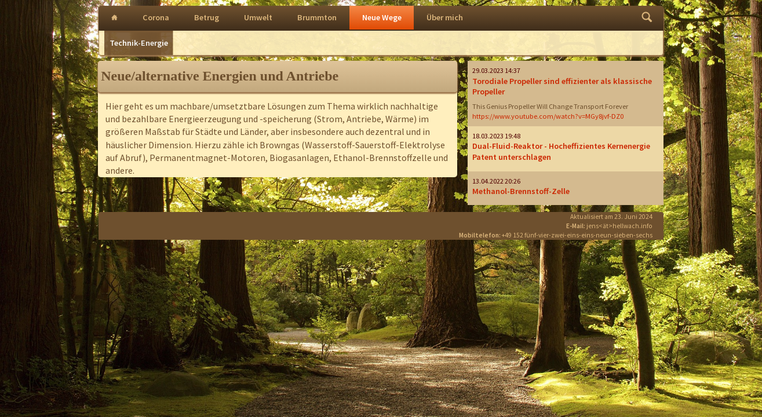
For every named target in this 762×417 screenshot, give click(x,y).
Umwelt (258, 17)
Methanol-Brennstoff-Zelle (521, 191)
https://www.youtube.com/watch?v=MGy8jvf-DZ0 (548, 116)
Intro (114, 18)
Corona (156, 17)
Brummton (317, 17)
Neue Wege (382, 17)
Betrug (206, 17)
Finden (646, 18)
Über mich (444, 17)
